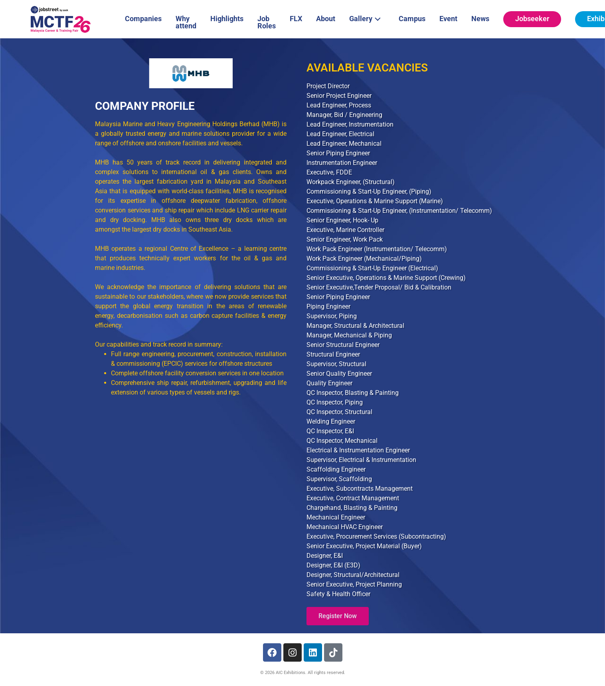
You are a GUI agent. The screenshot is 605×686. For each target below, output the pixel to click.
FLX (296, 18)
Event (448, 18)
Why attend (186, 22)
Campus (412, 18)
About (325, 18)
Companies (143, 18)
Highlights (226, 18)
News (480, 18)
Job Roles (266, 22)
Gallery (367, 18)
